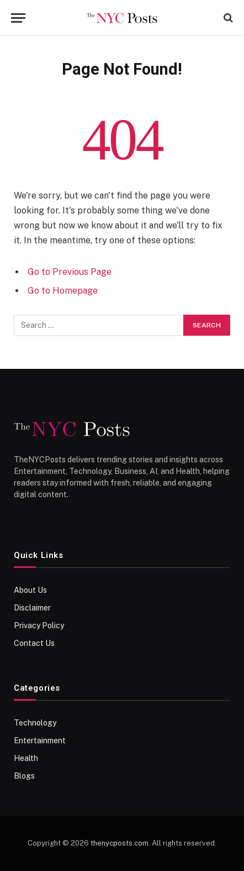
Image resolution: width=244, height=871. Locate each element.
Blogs (24, 775)
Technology (35, 722)
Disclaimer (32, 607)
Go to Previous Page (70, 272)
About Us (30, 590)
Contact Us (34, 643)
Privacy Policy (40, 625)
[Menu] (18, 18)
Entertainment (40, 740)
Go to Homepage (63, 290)
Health (26, 758)
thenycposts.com (119, 843)
